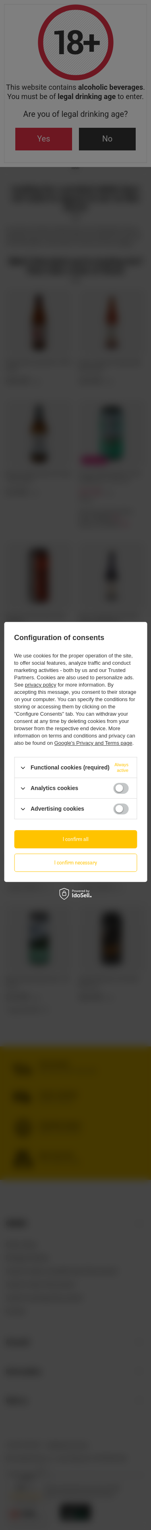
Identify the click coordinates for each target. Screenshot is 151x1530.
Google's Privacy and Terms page (93, 743)
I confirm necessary (75, 863)
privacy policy (40, 685)
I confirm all (76, 839)
